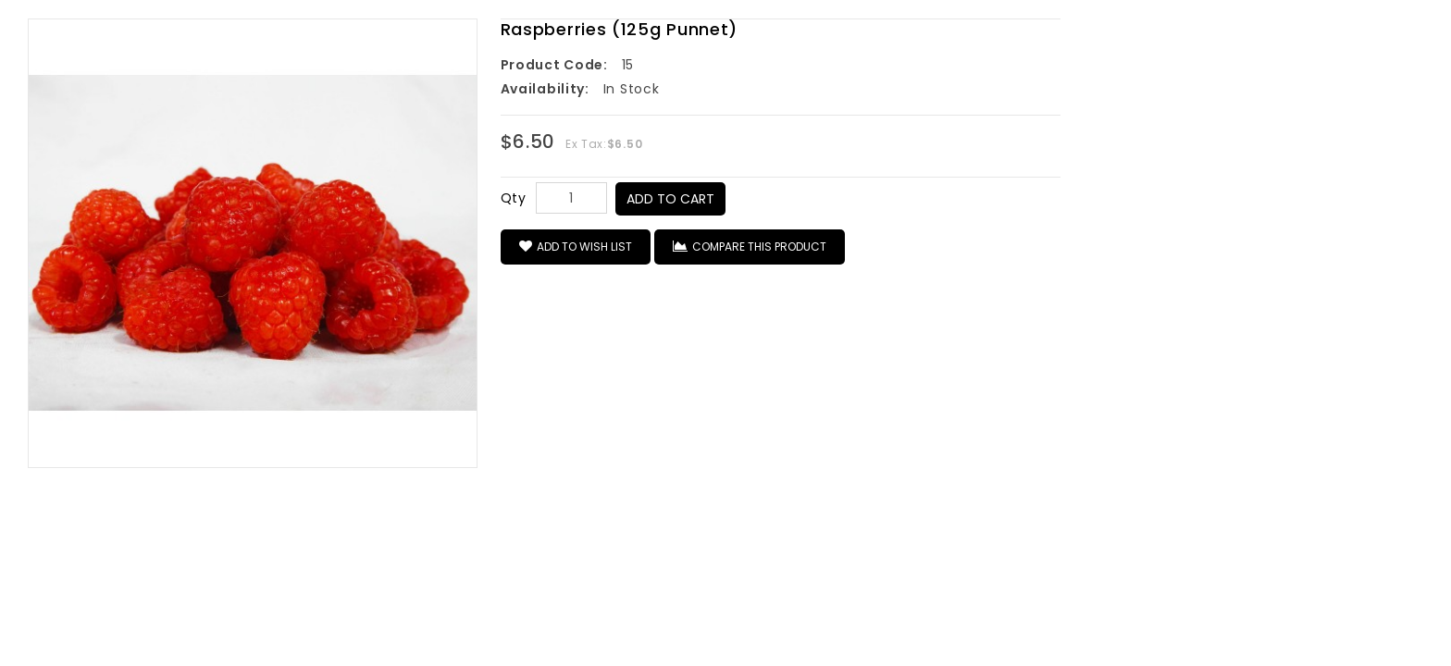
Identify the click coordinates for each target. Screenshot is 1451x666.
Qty (514, 198)
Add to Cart (670, 199)
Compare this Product (749, 246)
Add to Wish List (575, 246)
